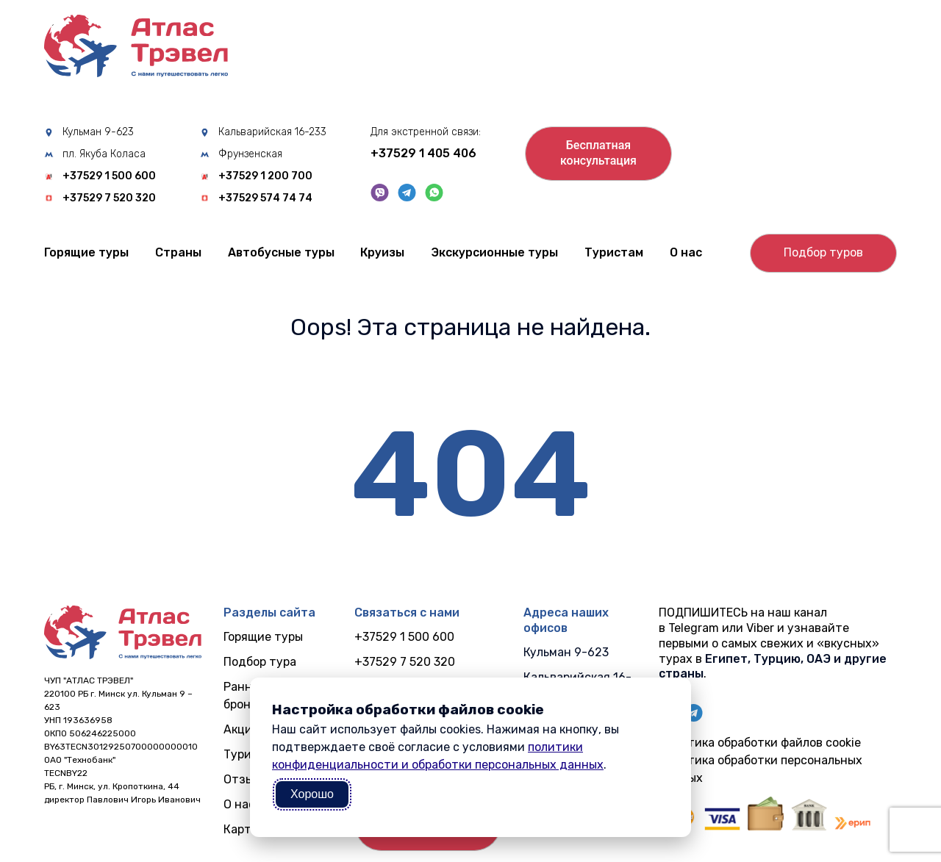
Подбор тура (259, 662)
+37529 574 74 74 (265, 198)
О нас (686, 252)
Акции (241, 729)
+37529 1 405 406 (423, 153)
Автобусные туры (281, 252)
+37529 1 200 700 (265, 176)
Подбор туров (823, 252)
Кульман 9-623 (98, 132)
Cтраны (178, 252)
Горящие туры (86, 252)
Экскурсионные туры (494, 252)
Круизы (382, 252)
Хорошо (312, 794)
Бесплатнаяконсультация (598, 153)
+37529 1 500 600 (109, 176)
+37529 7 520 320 (109, 198)
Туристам (613, 252)
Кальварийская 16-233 (272, 132)
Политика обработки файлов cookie (760, 743)
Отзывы (245, 779)
